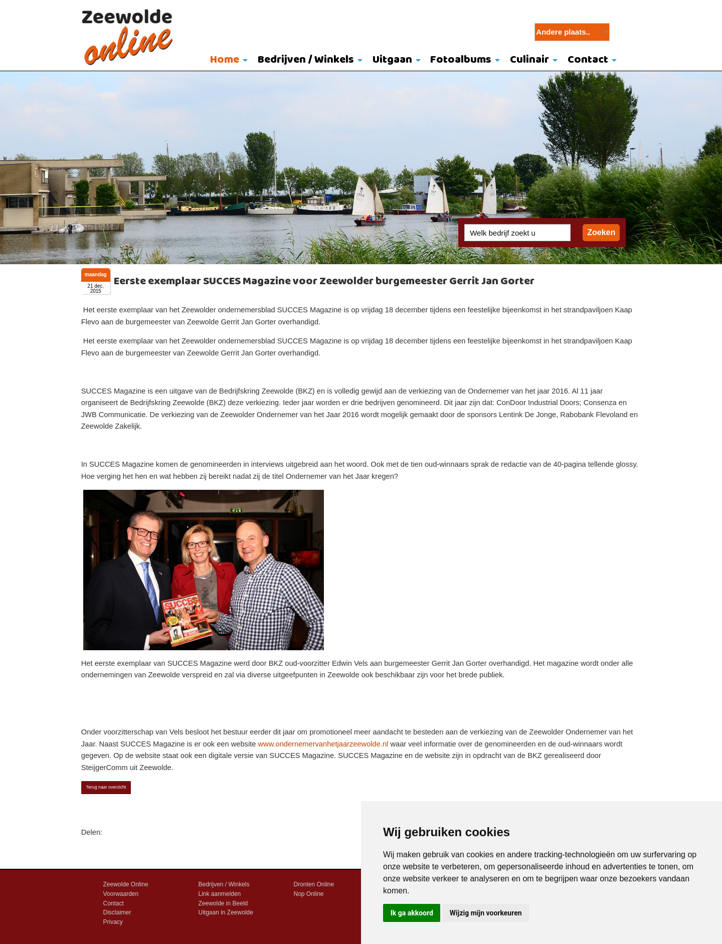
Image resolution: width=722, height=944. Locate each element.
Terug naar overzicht (106, 787)
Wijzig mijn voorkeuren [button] (486, 913)
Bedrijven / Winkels (306, 60)
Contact (588, 60)
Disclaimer (117, 912)
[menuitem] (227, 61)
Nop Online (309, 893)
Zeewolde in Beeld (223, 903)
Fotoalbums (460, 60)
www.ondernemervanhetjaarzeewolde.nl (323, 744)
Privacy (113, 921)
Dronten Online (314, 884)
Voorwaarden (121, 893)
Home (224, 60)
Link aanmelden (220, 893)
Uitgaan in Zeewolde (226, 912)
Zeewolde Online (125, 884)
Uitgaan (392, 60)
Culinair (529, 60)
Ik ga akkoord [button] (412, 913)
